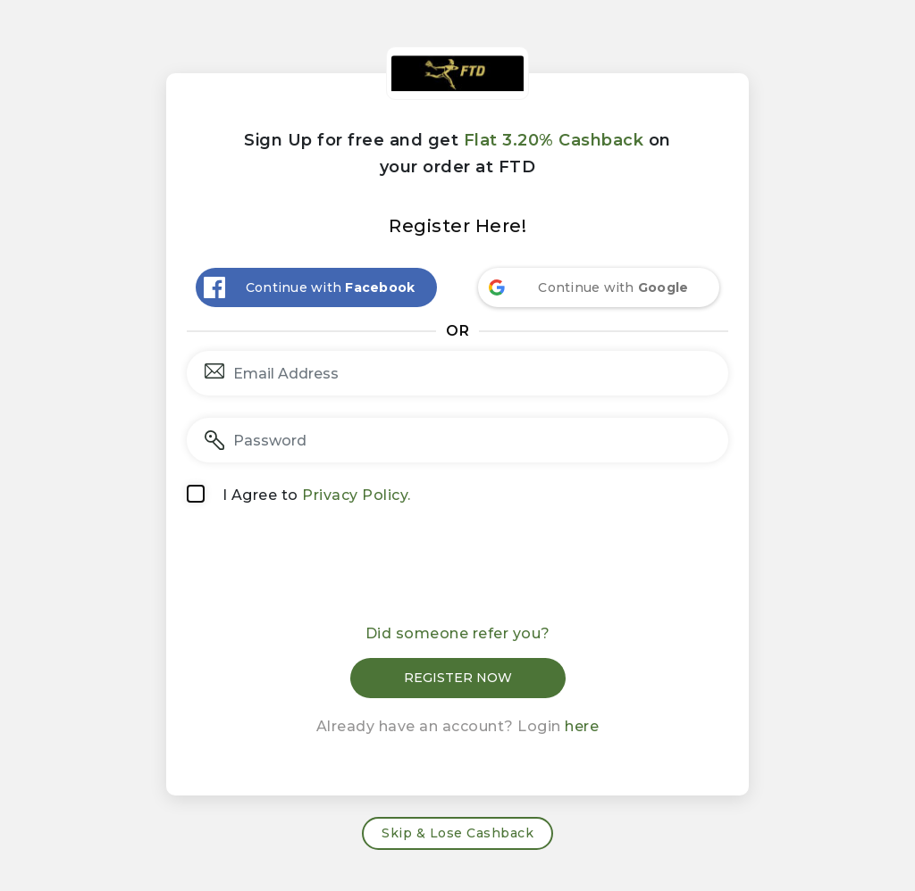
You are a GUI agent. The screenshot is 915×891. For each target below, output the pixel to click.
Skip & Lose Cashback (457, 833)
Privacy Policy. (356, 495)
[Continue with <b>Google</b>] (599, 287)
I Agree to (316, 495)
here (582, 726)
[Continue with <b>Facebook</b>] (316, 287)
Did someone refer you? (457, 633)
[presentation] (457, 570)
